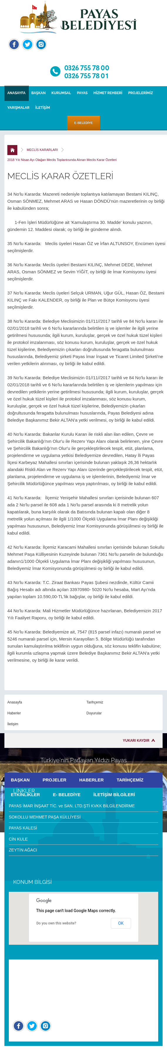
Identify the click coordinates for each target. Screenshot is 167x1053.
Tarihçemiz (95, 702)
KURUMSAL (61, 93)
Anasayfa (14, 702)
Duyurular (94, 713)
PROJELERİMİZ (140, 93)
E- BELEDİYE (66, 794)
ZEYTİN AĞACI (23, 850)
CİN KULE (18, 839)
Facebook (14, 44)
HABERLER (91, 779)
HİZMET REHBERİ (107, 93)
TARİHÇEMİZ (130, 779)
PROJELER (54, 779)
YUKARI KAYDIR (136, 740)
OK (121, 923)
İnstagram (41, 44)
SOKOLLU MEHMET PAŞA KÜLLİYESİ (45, 817)
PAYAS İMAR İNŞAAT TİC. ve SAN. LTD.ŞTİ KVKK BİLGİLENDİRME (72, 806)
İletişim (12, 724)
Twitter (27, 44)
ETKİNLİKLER (25, 794)
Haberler (14, 713)
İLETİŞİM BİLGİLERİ (114, 794)
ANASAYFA (16, 93)
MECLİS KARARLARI (42, 150)
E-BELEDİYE (83, 123)
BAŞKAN (38, 93)
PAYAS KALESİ (23, 828)
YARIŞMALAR (18, 108)
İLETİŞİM (42, 108)
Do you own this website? (56, 923)
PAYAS (82, 93)
